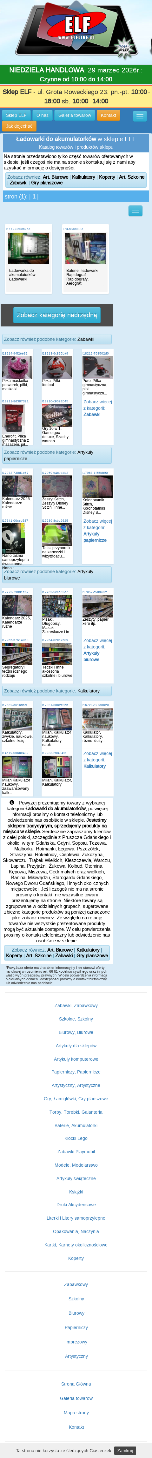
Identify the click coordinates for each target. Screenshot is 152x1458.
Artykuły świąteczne (76, 1178)
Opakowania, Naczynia (76, 1231)
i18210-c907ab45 (55, 401)
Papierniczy (76, 1327)
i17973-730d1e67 (15, 473)
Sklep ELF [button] (16, 115)
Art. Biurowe (55, 177)
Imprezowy (76, 1341)
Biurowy (76, 1313)
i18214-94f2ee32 (15, 353)
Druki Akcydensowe (76, 1204)
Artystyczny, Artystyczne (76, 1085)
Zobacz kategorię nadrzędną (57, 314)
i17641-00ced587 (15, 520)
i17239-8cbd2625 (55, 520)
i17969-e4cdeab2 (55, 473)
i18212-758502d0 (96, 353)
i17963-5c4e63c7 (55, 592)
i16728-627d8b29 (96, 705)
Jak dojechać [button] (19, 126)
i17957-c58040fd (95, 592)
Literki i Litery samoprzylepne (76, 1218)
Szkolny (76, 1298)
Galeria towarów (76, 1398)
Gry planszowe (47, 182)
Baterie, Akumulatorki (76, 1125)
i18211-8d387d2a (15, 401)
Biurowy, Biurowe (76, 1032)
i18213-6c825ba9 (55, 353)
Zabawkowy (76, 1284)
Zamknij (125, 1450)
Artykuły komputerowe (76, 1059)
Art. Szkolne (131, 177)
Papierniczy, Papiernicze (76, 1071)
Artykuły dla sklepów (76, 1045)
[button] (140, 116)
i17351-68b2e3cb (55, 705)
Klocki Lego (76, 1138)
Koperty (107, 177)
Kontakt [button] (108, 115)
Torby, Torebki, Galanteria (76, 1112)
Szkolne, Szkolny (76, 1018)
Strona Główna (76, 1384)
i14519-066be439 (15, 753)
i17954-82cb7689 (55, 640)
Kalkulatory (83, 177)
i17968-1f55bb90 (95, 473)
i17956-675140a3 (15, 640)
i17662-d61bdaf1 (15, 705)
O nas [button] (42, 115)
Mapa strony (76, 1412)
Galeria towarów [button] (74, 115)
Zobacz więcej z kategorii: (97, 408)
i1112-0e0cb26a (18, 229)
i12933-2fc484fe (54, 753)
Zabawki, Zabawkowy (76, 1005)
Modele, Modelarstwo (76, 1165)
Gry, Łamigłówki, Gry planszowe (76, 1098)
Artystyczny (76, 1356)
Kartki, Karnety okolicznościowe (76, 1244)
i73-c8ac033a (73, 229)
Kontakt (76, 1427)
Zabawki (18, 182)
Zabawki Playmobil (76, 1151)
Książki (76, 1191)
